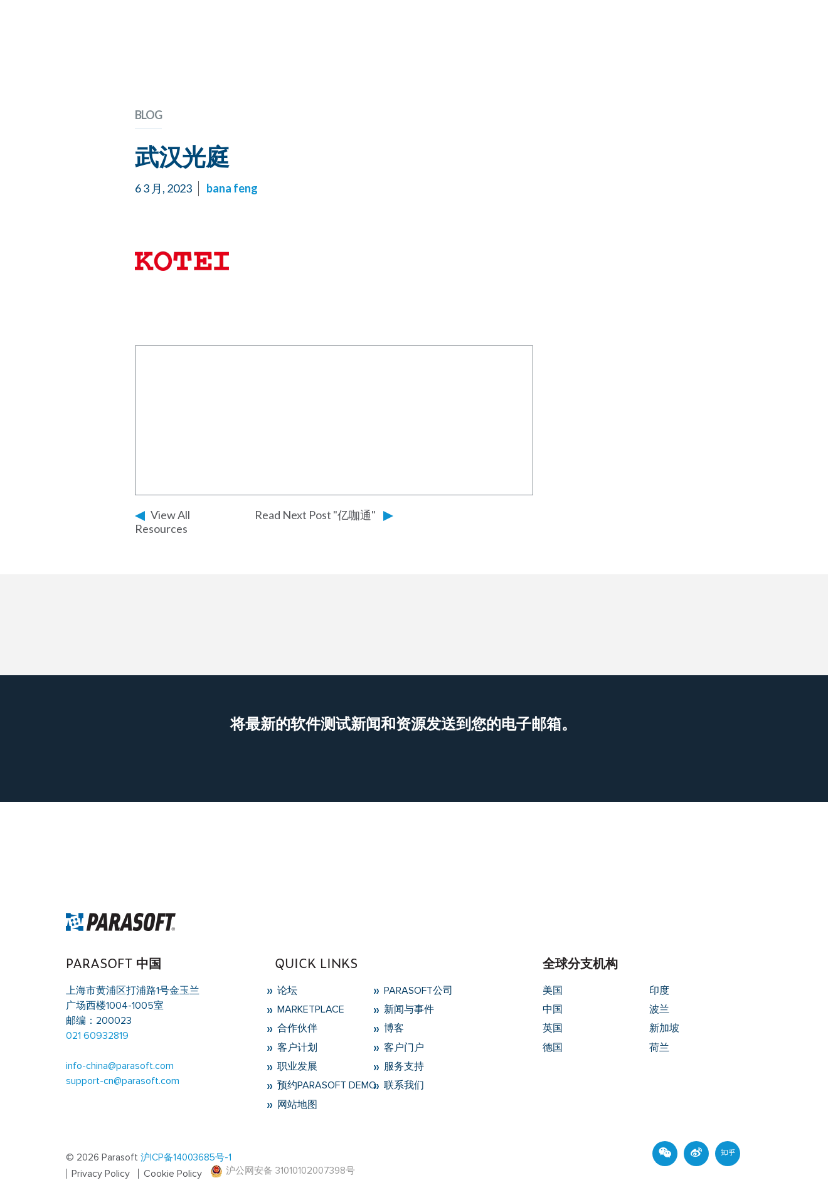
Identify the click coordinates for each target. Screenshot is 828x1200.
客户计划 (296, 1048)
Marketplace (309, 1009)
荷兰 (659, 1048)
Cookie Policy (173, 1174)
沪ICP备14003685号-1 (186, 1157)
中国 (553, 1009)
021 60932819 (97, 1036)
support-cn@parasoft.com (122, 1081)
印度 (659, 991)
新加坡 (664, 1028)
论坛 (286, 991)
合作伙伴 (296, 1028)
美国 (553, 991)
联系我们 (402, 1085)
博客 (392, 1028)
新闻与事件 (407, 1009)
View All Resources (162, 521)
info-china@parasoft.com (120, 1066)
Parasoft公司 (417, 991)
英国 (553, 1028)
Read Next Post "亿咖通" (315, 515)
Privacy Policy (101, 1174)
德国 (553, 1048)
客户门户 (402, 1048)
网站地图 (296, 1105)
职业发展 (296, 1066)
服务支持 (402, 1066)
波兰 (659, 1009)
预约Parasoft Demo (325, 1085)
